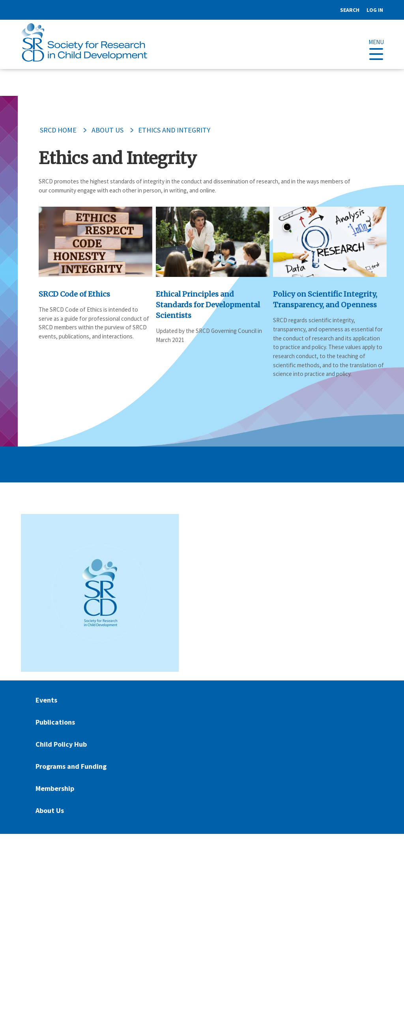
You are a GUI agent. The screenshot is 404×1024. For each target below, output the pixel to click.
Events (46, 699)
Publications (55, 722)
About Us (107, 130)
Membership (55, 788)
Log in (375, 10)
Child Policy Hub (61, 744)
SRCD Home (58, 130)
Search (349, 10)
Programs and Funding (71, 766)
